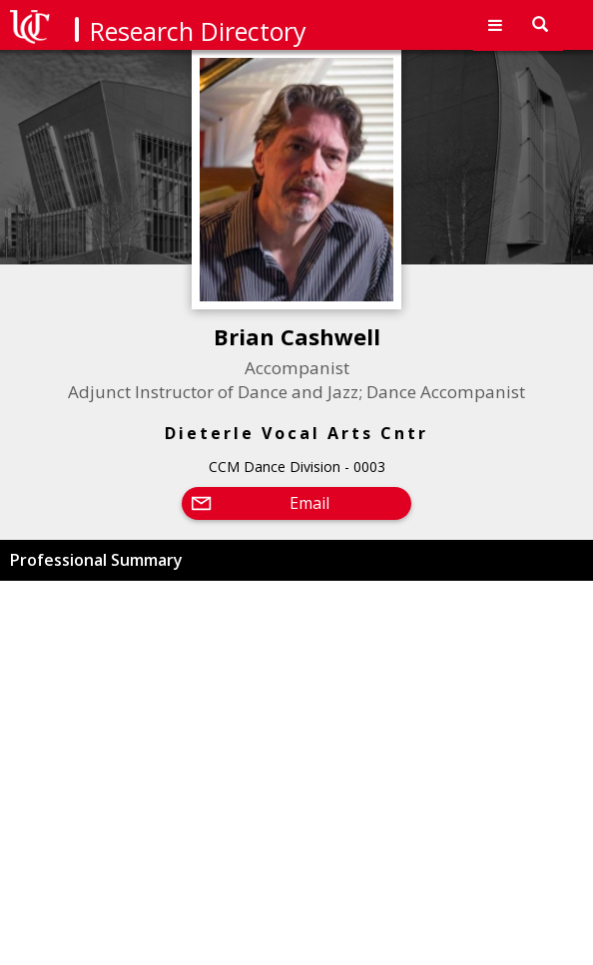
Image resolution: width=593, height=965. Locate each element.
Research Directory (198, 31)
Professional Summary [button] (96, 560)
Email (309, 503)
